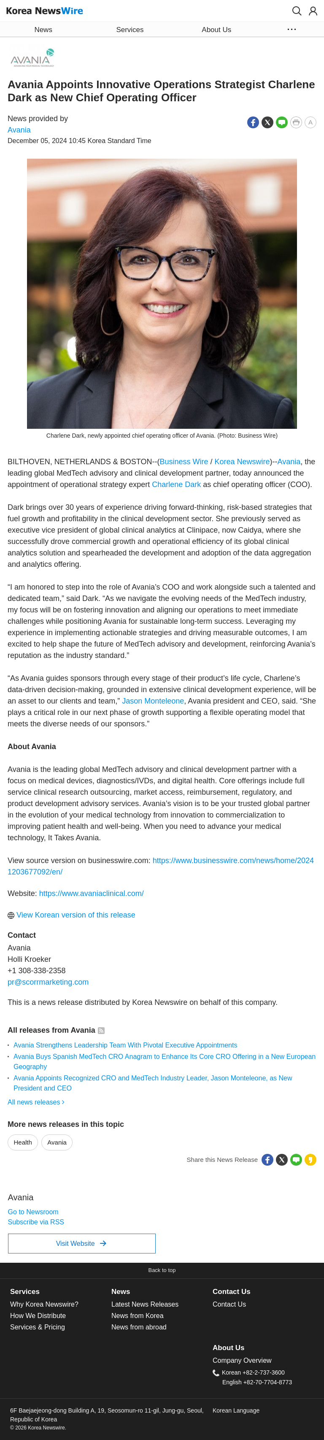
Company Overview (242, 1360)
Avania (19, 130)
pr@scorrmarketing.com (48, 982)
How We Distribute (38, 1315)
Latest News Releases (144, 1304)
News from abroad (139, 1327)
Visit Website (81, 1243)
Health (23, 1142)
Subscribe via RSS (36, 1222)
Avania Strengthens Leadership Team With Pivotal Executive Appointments (125, 1045)
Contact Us (232, 1292)
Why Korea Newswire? (44, 1304)
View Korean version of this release (71, 915)
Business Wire (183, 461)
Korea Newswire (242, 461)
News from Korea (137, 1315)
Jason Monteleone (153, 701)
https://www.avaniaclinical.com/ (91, 893)
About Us (228, 1348)
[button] (297, 11)
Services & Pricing (37, 1327)
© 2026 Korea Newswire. (38, 1428)
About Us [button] (216, 30)
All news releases (36, 1102)
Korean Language (236, 1410)
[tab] (60, 1291)
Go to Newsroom (33, 1211)
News (120, 1292)
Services (25, 1292)
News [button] (43, 30)
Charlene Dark (176, 484)
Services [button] (129, 30)
